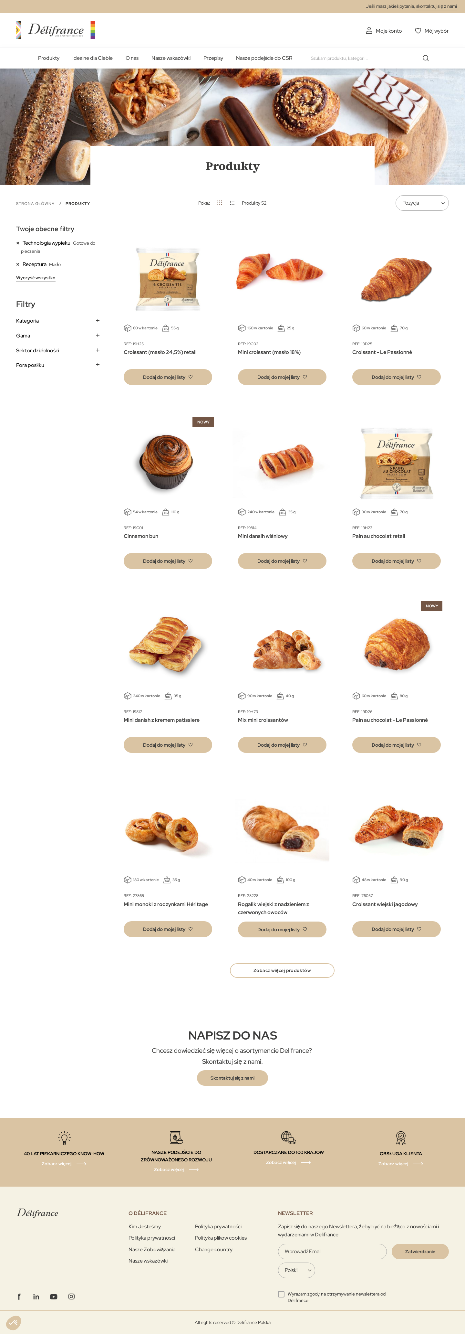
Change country (213, 1249)
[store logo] (55, 30)
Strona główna (36, 203)
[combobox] (372, 58)
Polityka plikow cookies (221, 1237)
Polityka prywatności (218, 1226)
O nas (132, 58)
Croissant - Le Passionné (382, 352)
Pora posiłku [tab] (30, 365)
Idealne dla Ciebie (92, 58)
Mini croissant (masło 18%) (269, 352)
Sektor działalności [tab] (37, 350)
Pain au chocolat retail (378, 536)
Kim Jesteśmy (145, 1226)
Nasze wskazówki (171, 58)
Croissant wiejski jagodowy (385, 904)
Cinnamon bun (141, 536)
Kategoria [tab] (27, 320)
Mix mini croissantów (263, 720)
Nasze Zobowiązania (152, 1249)
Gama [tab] (23, 335)
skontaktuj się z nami (436, 6)
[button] (168, 377)
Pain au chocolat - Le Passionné (390, 720)
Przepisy (213, 58)
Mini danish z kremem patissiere (162, 720)
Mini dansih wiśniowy (263, 536)
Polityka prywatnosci (152, 1237)
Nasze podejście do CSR (264, 58)
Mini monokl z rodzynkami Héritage (166, 904)
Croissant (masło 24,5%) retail (160, 352)
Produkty (48, 58)
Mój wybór (437, 30)
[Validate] (420, 1251)
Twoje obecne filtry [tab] (45, 229)
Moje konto (389, 30)
